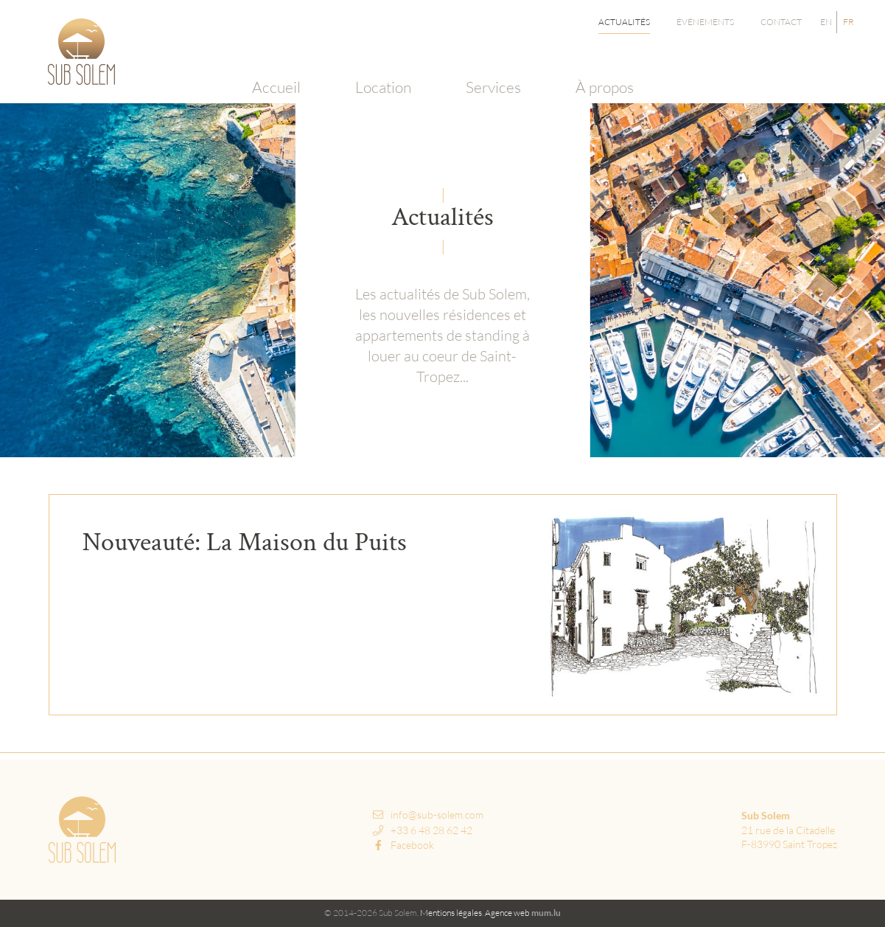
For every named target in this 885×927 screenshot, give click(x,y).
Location (383, 69)
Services (491, 69)
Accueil (278, 69)
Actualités (624, 21)
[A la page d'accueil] (81, 51)
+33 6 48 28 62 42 (431, 830)
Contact (781, 21)
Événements (705, 21)
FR (848, 21)
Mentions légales (451, 912)
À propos (600, 69)
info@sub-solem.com (437, 814)
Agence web (507, 912)
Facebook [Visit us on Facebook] (403, 845)
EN (826, 21)
